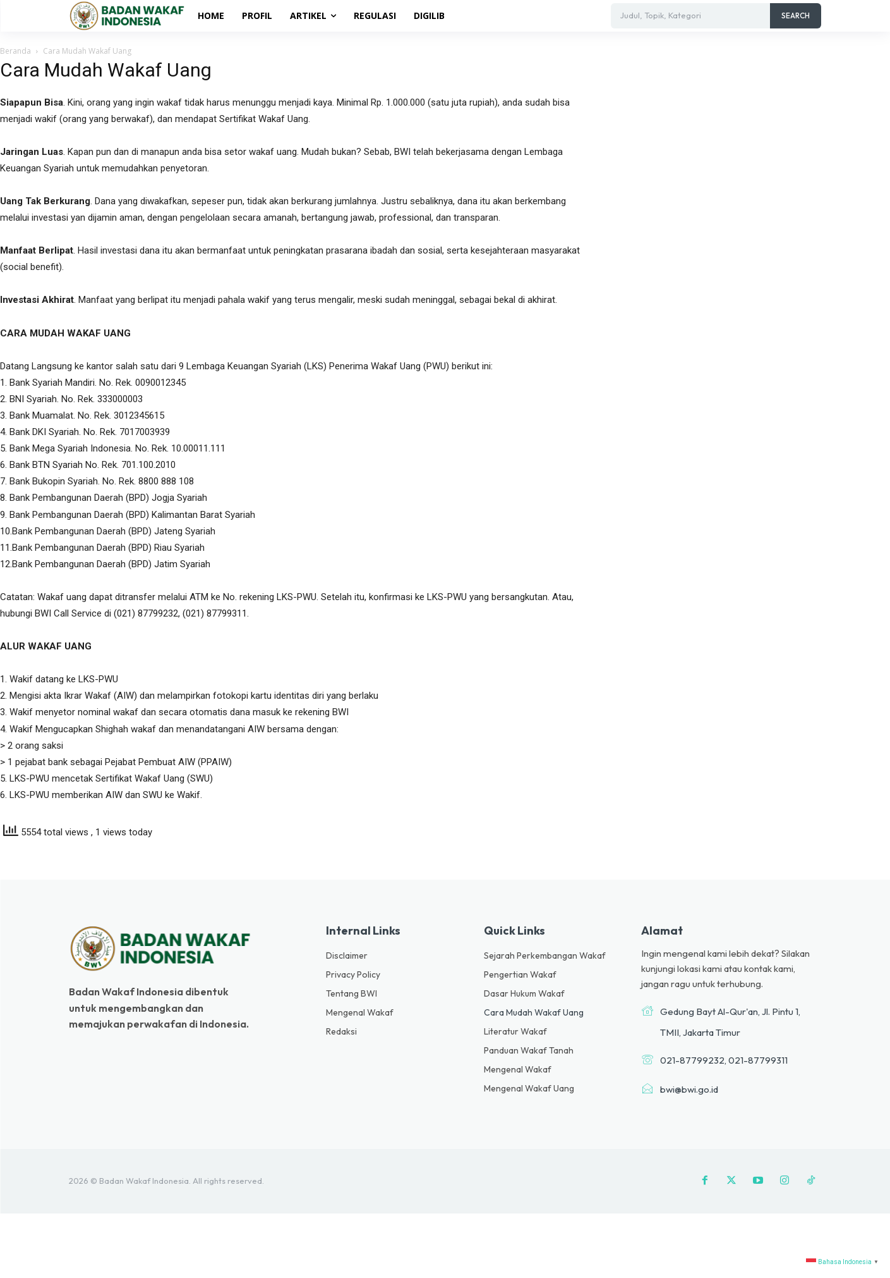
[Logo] (129, 15)
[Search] (795, 15)
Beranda (15, 51)
